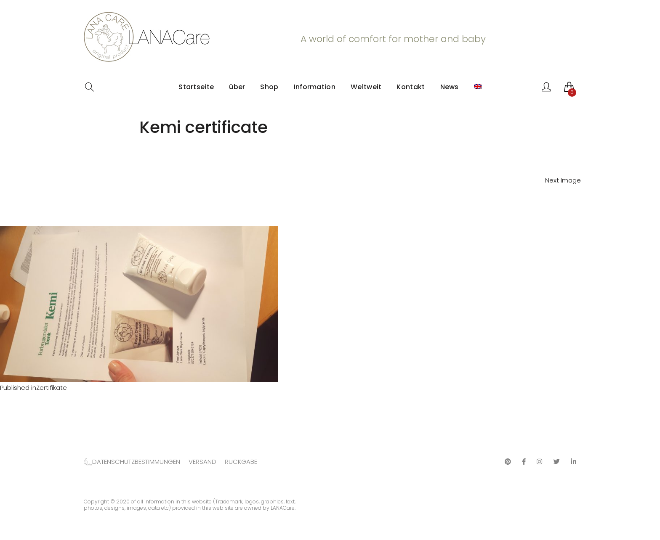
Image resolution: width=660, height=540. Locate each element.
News (449, 87)
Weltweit (366, 87)
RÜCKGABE (241, 461)
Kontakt (411, 87)
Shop (269, 87)
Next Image (563, 180)
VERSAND (202, 461)
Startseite (196, 87)
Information (314, 87)
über (237, 87)
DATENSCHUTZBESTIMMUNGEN (136, 461)
